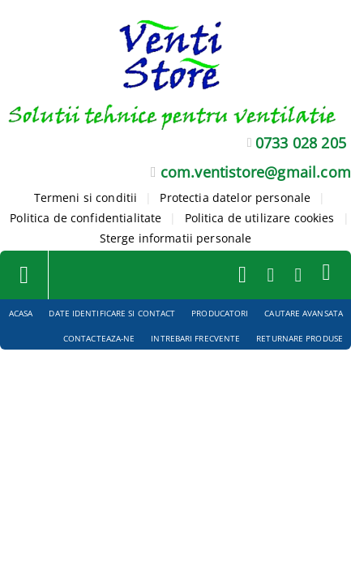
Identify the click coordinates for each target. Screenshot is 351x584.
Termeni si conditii (86, 197)
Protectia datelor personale (235, 197)
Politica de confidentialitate (85, 217)
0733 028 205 (300, 142)
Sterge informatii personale (176, 238)
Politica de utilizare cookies (260, 217)
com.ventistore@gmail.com (256, 172)
